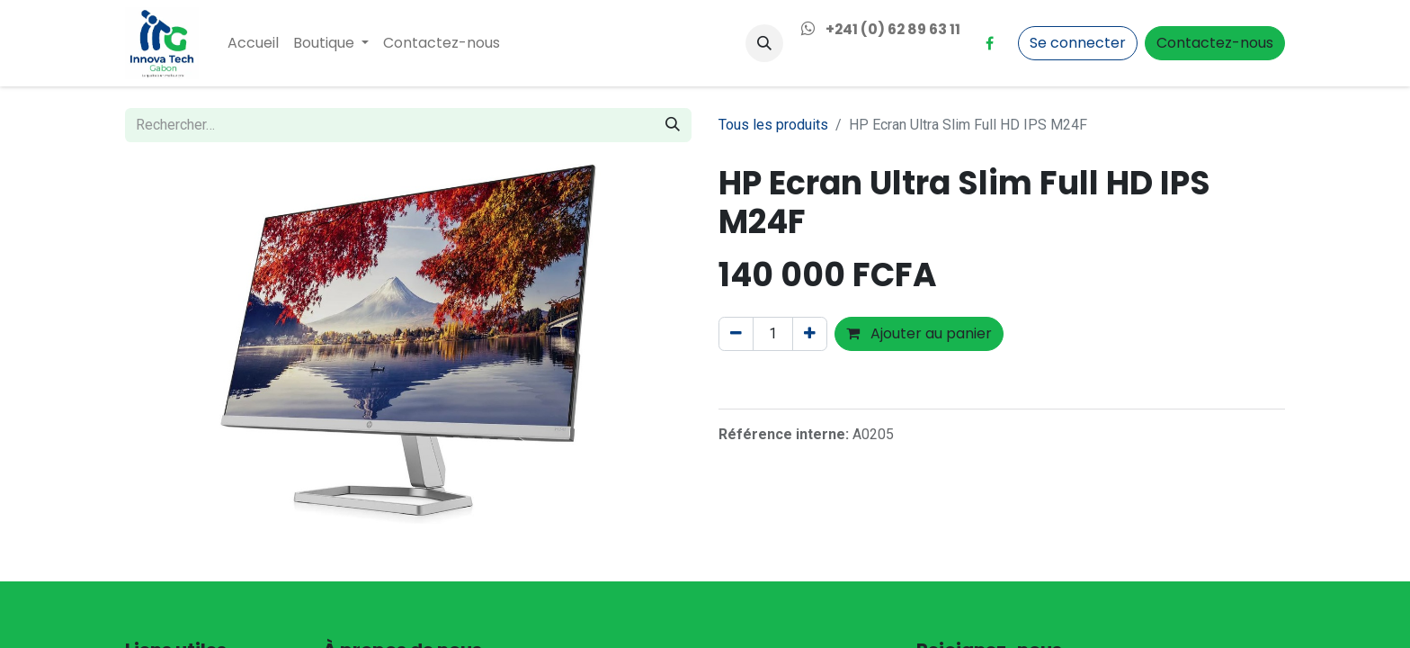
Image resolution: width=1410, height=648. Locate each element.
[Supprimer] (736, 334)
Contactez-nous (1214, 42)
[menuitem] (253, 43)
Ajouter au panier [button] (919, 333)
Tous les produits (773, 124)
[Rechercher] (673, 125)
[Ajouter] (809, 334)
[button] (764, 43)
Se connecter (1078, 42)
